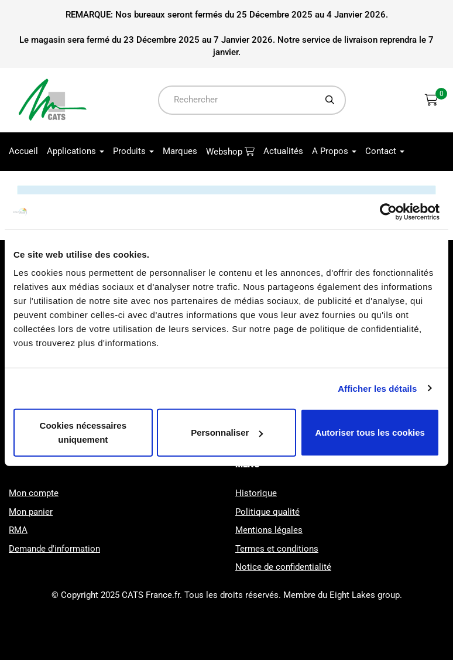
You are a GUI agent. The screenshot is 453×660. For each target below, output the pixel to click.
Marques (180, 151)
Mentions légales (269, 530)
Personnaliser (227, 432)
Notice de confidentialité (283, 567)
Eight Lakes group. (366, 595)
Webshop (225, 151)
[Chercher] (330, 100)
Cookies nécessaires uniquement (83, 432)
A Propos (334, 151)
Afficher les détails (377, 388)
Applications (75, 151)
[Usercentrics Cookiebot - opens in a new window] (388, 211)
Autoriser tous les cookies (370, 432)
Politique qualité (267, 512)
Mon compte (34, 493)
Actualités (283, 151)
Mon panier (31, 512)
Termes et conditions (276, 548)
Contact (384, 151)
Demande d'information (54, 548)
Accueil (23, 151)
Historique (256, 493)
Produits (133, 151)
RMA (18, 530)
